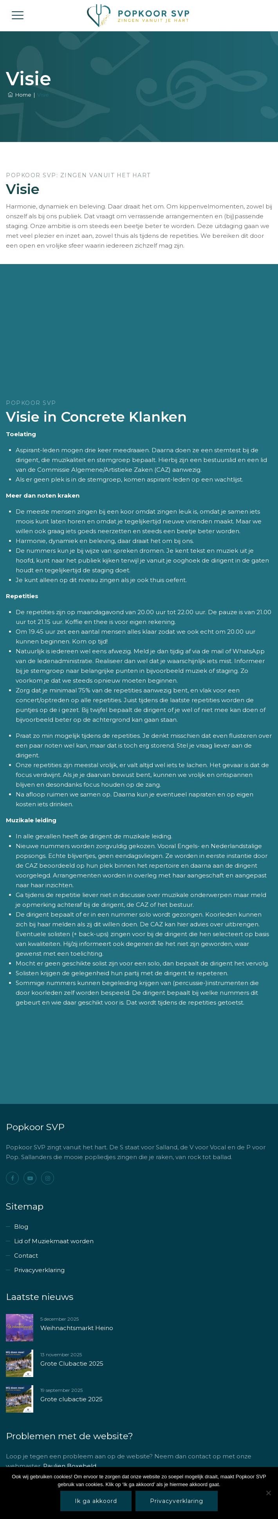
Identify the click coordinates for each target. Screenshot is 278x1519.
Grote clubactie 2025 (71, 1399)
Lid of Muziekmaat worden (54, 1241)
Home (19, 95)
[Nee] (268, 1493)
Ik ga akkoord (96, 1501)
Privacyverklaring (39, 1270)
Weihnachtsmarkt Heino (76, 1328)
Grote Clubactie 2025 (71, 1363)
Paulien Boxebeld (69, 1466)
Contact (26, 1255)
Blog (21, 1226)
